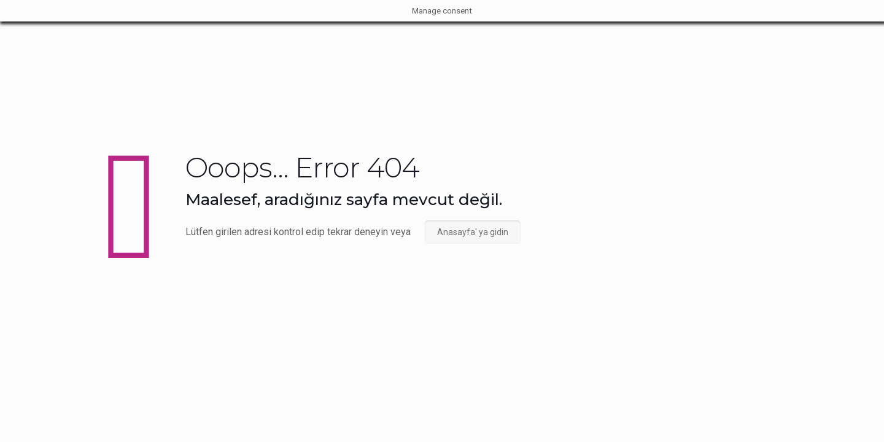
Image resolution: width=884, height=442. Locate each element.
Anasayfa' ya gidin (472, 232)
